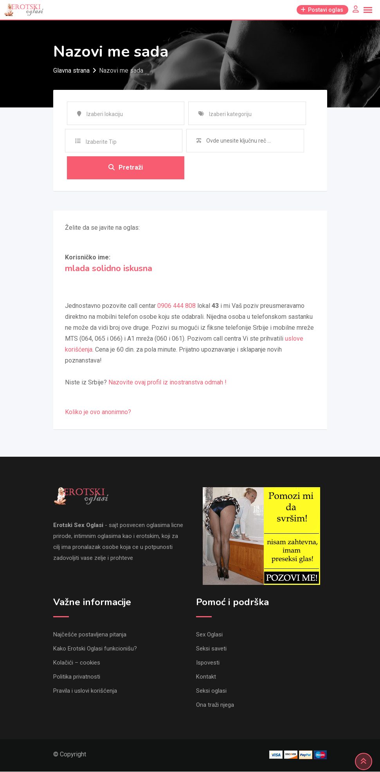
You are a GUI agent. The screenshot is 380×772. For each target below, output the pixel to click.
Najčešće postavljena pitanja (89, 634)
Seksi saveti (211, 648)
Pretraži (125, 168)
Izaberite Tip (101, 142)
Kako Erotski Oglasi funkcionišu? (95, 648)
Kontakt (206, 677)
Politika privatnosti (76, 677)
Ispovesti (208, 663)
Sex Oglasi (209, 634)
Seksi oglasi (211, 691)
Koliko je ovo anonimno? (98, 412)
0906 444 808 (176, 306)
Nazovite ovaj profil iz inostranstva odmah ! (167, 382)
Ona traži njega (215, 705)
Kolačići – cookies (76, 663)
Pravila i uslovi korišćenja (85, 691)
